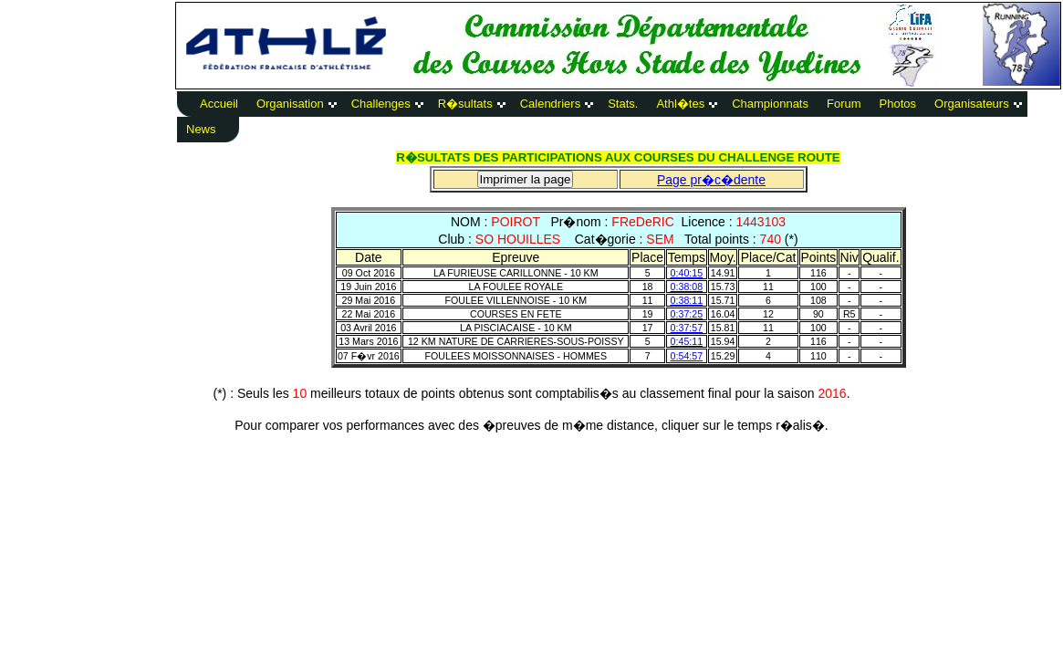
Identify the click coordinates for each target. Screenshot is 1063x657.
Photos (898, 103)
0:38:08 (687, 286)
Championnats (770, 103)
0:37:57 (687, 327)
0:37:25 (687, 313)
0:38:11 (687, 300)
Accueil (219, 103)
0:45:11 (687, 341)
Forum (844, 103)
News (201, 129)
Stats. (623, 103)
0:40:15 (687, 272)
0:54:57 (687, 355)
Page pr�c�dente (711, 179)
